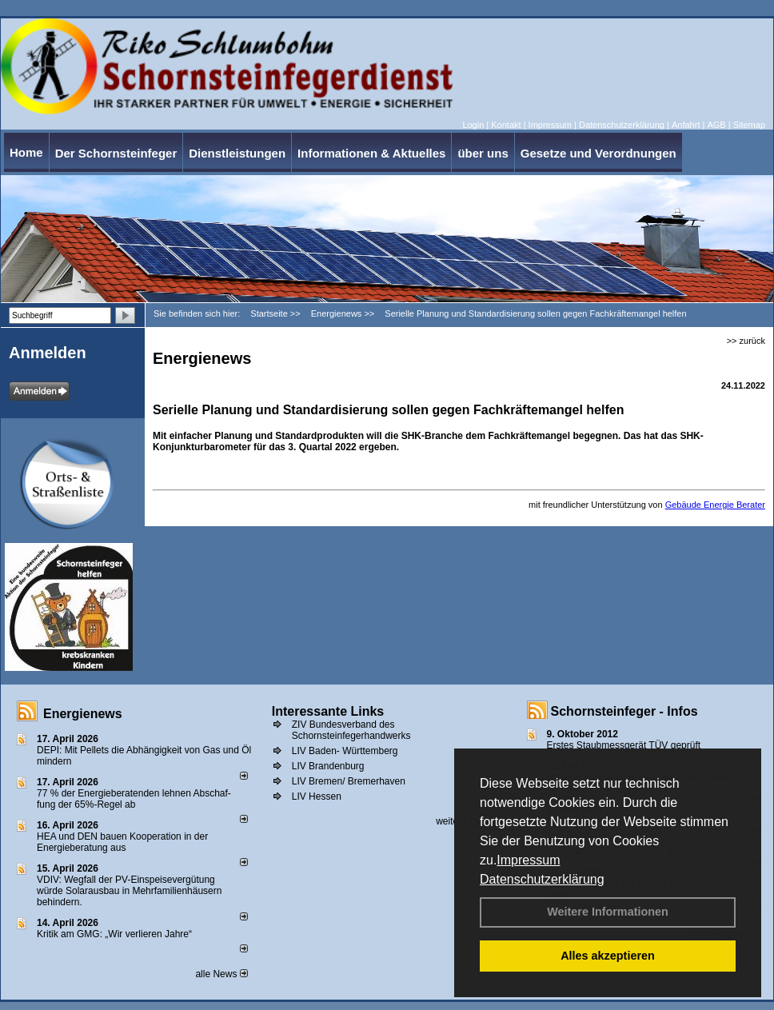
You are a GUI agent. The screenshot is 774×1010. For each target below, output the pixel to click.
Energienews (82, 714)
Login (473, 125)
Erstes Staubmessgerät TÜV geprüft (624, 745)
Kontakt (506, 125)
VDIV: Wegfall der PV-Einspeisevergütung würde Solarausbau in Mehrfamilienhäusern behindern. (129, 891)
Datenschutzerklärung (542, 879)
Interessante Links (328, 711)
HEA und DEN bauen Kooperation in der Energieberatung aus (122, 842)
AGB (716, 125)
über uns (482, 153)
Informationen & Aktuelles (371, 153)
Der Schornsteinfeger (116, 153)
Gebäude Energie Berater (715, 504)
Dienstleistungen (237, 153)
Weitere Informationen (607, 911)
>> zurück (746, 340)
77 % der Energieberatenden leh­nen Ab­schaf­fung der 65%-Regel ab (134, 799)
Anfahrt (686, 125)
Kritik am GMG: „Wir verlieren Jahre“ (114, 934)
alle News (221, 974)
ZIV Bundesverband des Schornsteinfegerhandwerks (351, 730)
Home (26, 152)
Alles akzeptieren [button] (608, 955)
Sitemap (749, 125)
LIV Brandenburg (328, 766)
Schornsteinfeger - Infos (624, 711)
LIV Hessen (316, 796)
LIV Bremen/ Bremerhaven (348, 781)
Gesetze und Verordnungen (598, 153)
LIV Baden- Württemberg (345, 751)
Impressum (528, 860)
